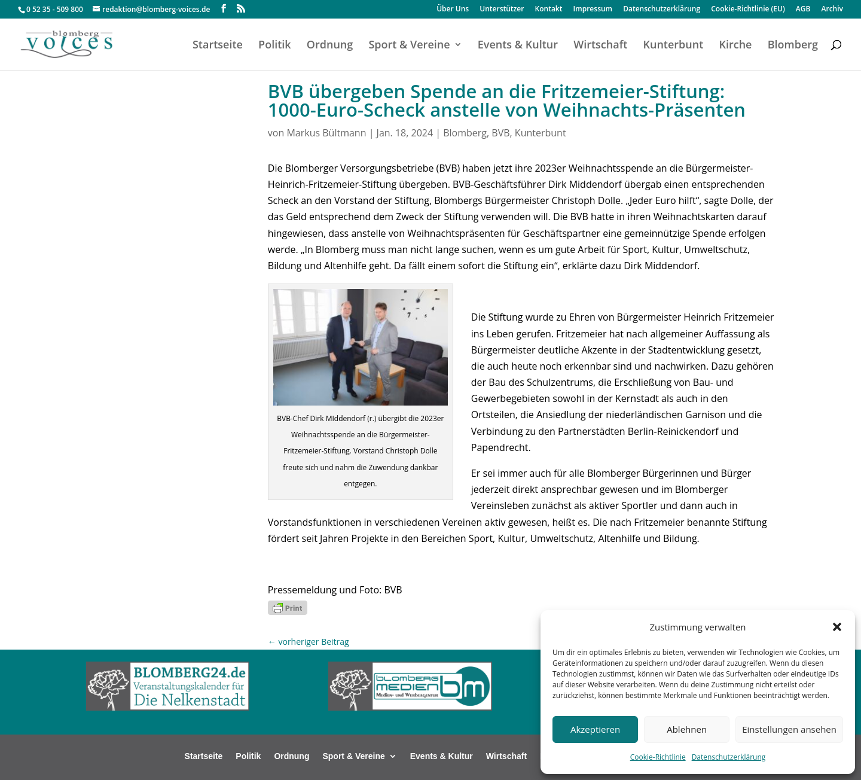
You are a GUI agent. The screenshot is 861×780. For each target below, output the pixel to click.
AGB (803, 9)
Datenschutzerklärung (729, 757)
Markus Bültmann (326, 132)
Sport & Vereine (409, 45)
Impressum (592, 9)
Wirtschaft (600, 45)
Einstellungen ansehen (789, 729)
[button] (837, 627)
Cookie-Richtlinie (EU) (748, 9)
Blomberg (793, 45)
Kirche (735, 45)
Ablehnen (687, 729)
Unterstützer (502, 9)
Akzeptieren (595, 729)
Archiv (832, 9)
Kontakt (549, 9)
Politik (274, 45)
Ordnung (330, 45)
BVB (500, 132)
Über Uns (452, 9)
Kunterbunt (673, 45)
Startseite (218, 45)
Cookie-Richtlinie (658, 757)
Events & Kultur (518, 45)
